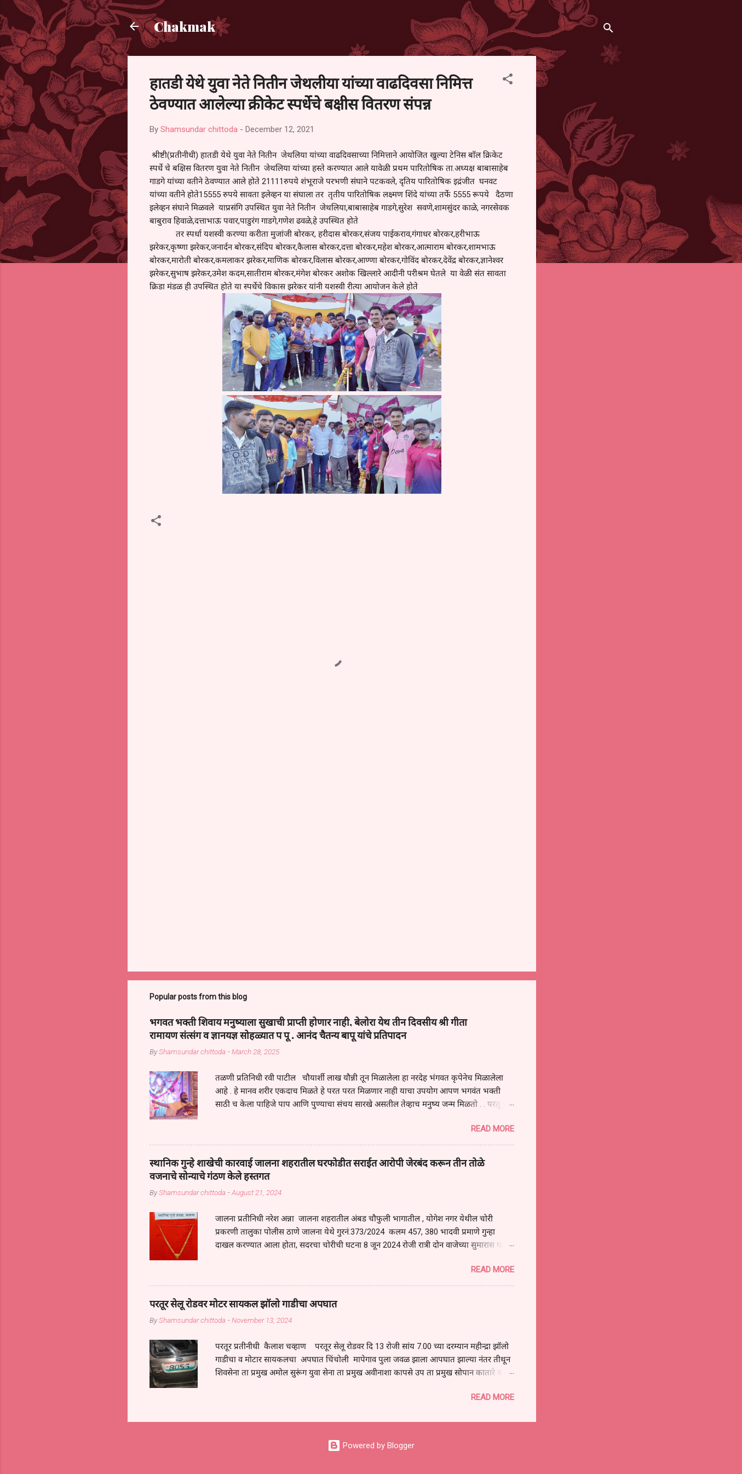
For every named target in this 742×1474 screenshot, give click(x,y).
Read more (492, 1129)
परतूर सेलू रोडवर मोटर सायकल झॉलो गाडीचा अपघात (243, 1303)
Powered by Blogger (371, 1445)
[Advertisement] (580, 220)
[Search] (608, 30)
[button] (507, 80)
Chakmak (184, 26)
